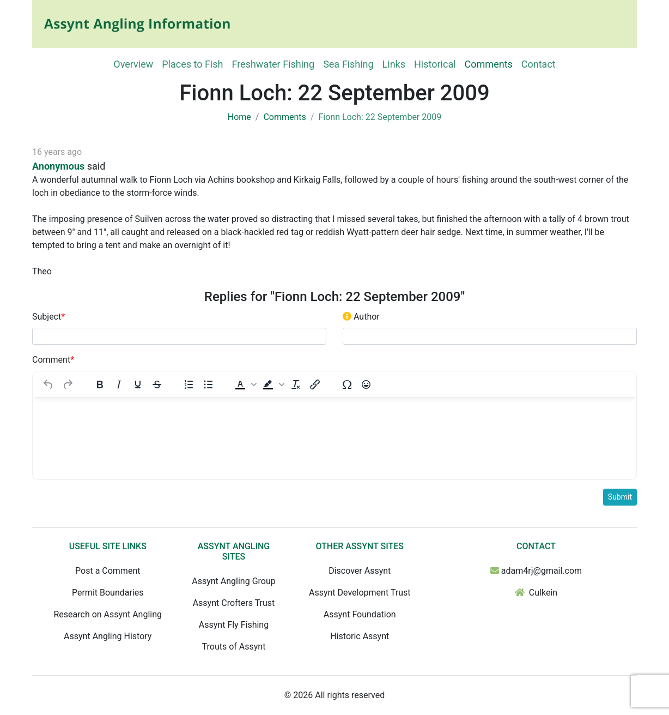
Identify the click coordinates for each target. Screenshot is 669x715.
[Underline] (138, 384)
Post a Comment (107, 571)
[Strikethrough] (157, 384)
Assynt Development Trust (360, 592)
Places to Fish (192, 64)
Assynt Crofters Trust (234, 603)
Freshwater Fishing (273, 64)
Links (393, 64)
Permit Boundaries (108, 592)
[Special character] (347, 384)
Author (361, 316)
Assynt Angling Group (233, 581)
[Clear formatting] (296, 384)
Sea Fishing (348, 64)
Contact (538, 64)
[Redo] (67, 384)
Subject (48, 316)
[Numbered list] (189, 384)
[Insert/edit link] (315, 384)
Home (239, 117)
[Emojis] (366, 384)
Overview (133, 64)
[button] (244, 384)
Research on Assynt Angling (107, 614)
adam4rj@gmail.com (541, 571)
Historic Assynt (359, 636)
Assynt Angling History (107, 636)
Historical (435, 64)
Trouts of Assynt (234, 646)
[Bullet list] (208, 384)
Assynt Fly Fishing (234, 625)
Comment (53, 360)
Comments (489, 64)
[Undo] (48, 384)
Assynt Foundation (360, 614)
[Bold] (99, 384)
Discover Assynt (360, 571)
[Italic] (119, 384)
